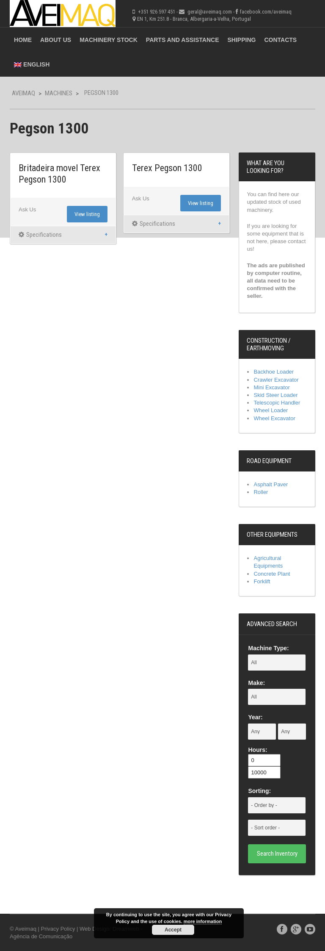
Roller (260, 492)
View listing (87, 214)
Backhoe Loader (273, 372)
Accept (173, 930)
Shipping (242, 39)
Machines (58, 93)
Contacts (280, 39)
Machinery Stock (109, 39)
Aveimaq (23, 93)
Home (23, 39)
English (32, 64)
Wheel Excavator (274, 418)
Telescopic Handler (276, 402)
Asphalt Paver (270, 484)
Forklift (261, 581)
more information (203, 921)
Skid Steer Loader (275, 395)
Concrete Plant (271, 574)
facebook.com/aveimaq (266, 11)
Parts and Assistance (182, 39)
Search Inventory (277, 853)
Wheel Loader (270, 410)
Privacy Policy (58, 929)
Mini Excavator (271, 387)
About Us (55, 39)
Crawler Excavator (275, 380)
